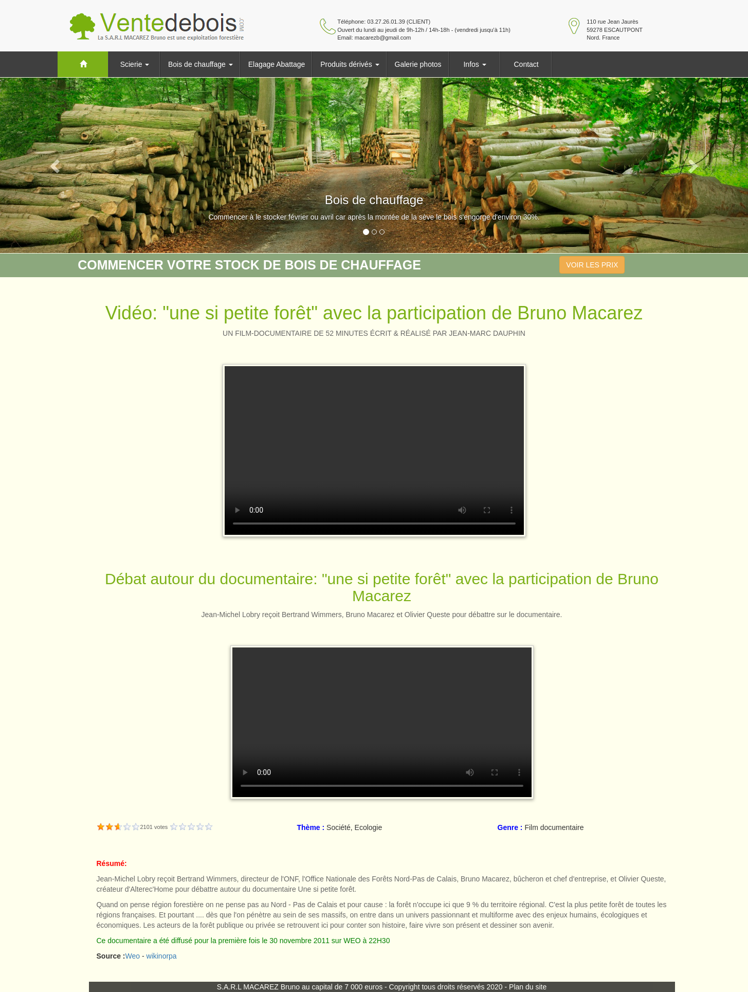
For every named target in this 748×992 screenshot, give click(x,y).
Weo (132, 956)
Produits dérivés (349, 64)
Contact (526, 64)
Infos (474, 64)
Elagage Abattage (276, 64)
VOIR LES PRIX (592, 265)
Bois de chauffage (200, 64)
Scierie (135, 64)
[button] (56, 165)
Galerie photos (418, 64)
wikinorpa (162, 956)
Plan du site (527, 987)
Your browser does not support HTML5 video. (374, 450)
